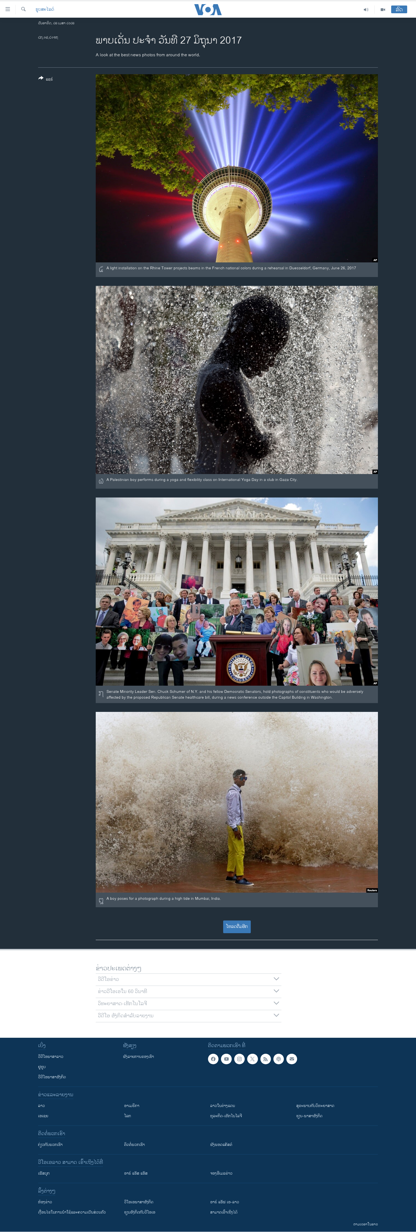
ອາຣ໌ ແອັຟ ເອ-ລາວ (224, 1202)
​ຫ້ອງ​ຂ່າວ (45, 1202)
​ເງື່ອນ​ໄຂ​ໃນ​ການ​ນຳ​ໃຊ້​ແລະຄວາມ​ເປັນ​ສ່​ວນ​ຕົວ (72, 1212)
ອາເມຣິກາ (131, 1106)
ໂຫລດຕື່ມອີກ (237, 926)
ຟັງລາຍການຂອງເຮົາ (138, 1057)
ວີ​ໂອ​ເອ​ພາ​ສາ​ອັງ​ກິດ (138, 1202)
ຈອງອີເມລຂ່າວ (221, 1173)
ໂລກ (127, 1116)
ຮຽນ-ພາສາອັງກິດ (309, 1116)
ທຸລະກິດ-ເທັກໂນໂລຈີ (226, 1116)
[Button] (45, 79)
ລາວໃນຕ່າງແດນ (222, 1106)
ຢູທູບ (42, 1067)
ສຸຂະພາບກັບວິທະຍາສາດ (315, 1106)
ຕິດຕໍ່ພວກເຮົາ (134, 1145)
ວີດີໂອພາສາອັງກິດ (52, 1077)
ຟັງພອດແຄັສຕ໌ (221, 1145)
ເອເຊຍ (43, 1116)
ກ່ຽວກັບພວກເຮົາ (50, 1145)
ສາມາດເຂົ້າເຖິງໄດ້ (224, 1212)
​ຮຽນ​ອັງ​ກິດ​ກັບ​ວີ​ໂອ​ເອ (139, 1212)
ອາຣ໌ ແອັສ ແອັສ (136, 1173)
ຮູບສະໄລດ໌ (45, 9)
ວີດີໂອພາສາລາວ (50, 1057)
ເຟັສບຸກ (44, 1173)
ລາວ (41, 1106)
